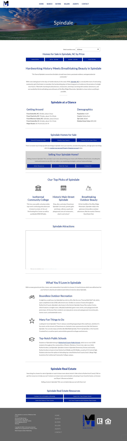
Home (41, 4)
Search (49, 4)
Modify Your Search (63, 140)
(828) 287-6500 (27, 421)
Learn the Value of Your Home (44, 400)
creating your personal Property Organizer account (64, 148)
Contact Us (87, 166)
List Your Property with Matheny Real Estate (82, 400)
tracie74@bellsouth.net (21, 422)
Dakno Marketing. (27, 430)
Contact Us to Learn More (89, 140)
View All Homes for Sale (38, 140)
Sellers (67, 4)
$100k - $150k (73, 59)
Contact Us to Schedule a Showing (44, 396)
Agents (76, 4)
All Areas (79, 49)
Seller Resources (39, 166)
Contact (85, 4)
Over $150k (92, 59)
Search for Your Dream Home (82, 396)
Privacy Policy (33, 428)
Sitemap (17, 423)
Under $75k (35, 59)
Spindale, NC (75, 82)
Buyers (58, 4)
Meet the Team (63, 166)
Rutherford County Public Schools (69, 342)
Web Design (18, 430)
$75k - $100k (54, 59)
